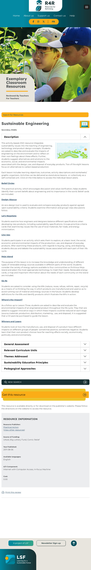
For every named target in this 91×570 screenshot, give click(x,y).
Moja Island (7, 256)
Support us (44, 15)
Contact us (60, 15)
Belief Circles (7, 183)
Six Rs (4, 281)
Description (11, 136)
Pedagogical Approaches (20, 368)
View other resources (14, 430)
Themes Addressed (16, 356)
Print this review (13, 492)
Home (16, 15)
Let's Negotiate (8, 216)
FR (53, 21)
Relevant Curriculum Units (20, 350)
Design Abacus (9, 199)
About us (29, 15)
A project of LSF (20, 543)
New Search (14, 382)
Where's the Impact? (11, 300)
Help (72, 15)
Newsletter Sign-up (51, 543)
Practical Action (11, 427)
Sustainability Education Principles (26, 362)
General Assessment (16, 344)
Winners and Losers (11, 321)
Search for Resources (13, 115)
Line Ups (5, 235)
